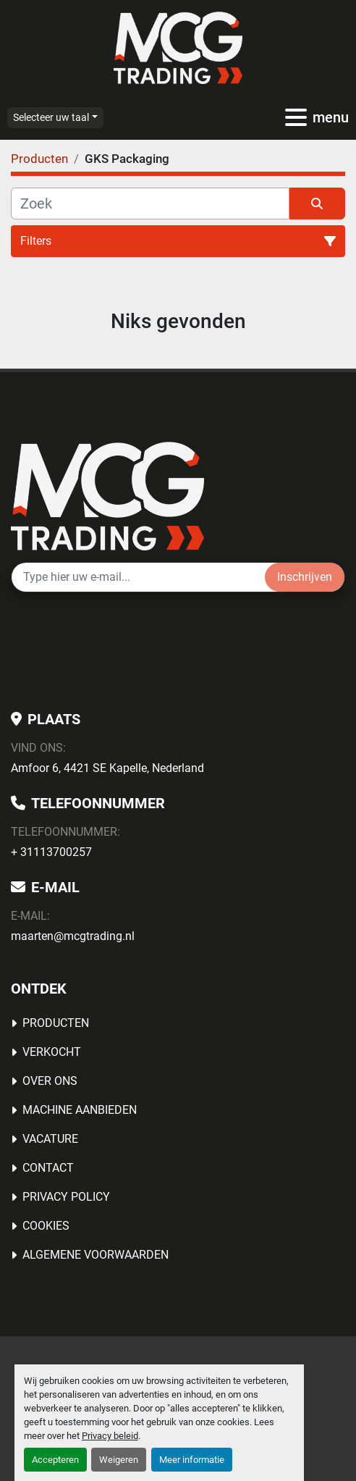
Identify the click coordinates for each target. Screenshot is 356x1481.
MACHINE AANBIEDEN (79, 1110)
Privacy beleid (110, 1435)
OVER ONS (49, 1081)
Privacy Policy (66, 1197)
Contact (48, 1168)
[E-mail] (138, 577)
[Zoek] (150, 203)
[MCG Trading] (107, 495)
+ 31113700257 (51, 852)
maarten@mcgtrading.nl (73, 936)
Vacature (50, 1139)
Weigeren (118, 1459)
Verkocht (51, 1052)
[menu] (296, 117)
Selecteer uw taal (51, 117)
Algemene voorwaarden (95, 1255)
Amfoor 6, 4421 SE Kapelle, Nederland (107, 768)
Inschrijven (304, 577)
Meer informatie (191, 1459)
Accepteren (55, 1459)
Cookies (45, 1226)
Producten (55, 1023)
